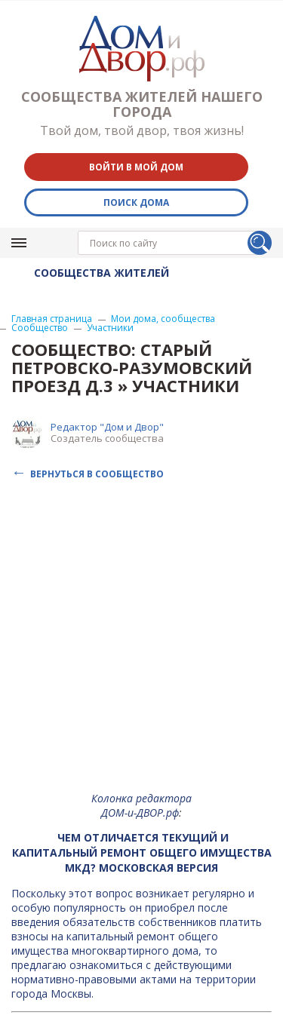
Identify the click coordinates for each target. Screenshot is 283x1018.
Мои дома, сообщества (163, 318)
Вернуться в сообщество (97, 473)
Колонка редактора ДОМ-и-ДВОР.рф (141, 805)
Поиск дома (136, 202)
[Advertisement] (141, 639)
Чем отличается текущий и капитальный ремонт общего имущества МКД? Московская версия (142, 852)
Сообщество (39, 328)
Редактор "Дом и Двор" (107, 427)
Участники (110, 328)
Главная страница (51, 318)
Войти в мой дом (136, 167)
